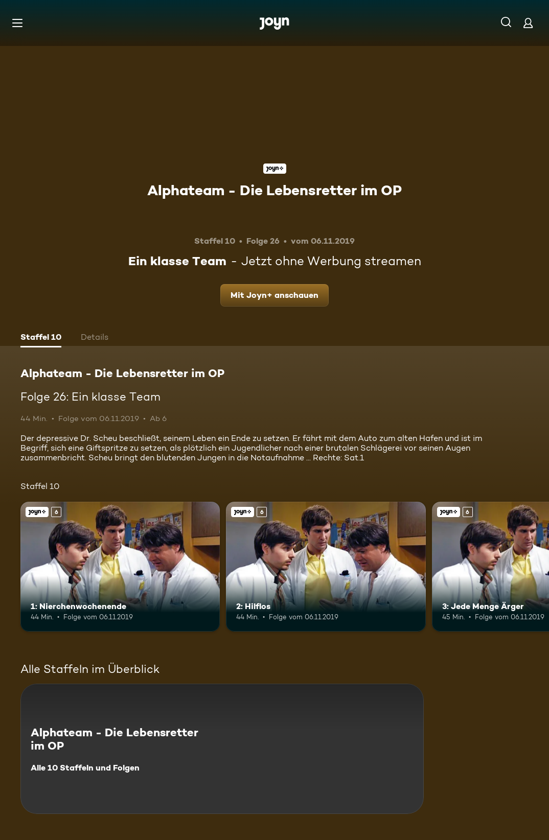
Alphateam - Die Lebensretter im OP (274, 190)
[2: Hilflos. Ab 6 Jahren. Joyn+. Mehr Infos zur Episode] (325, 567)
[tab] (40, 338)
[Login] (528, 23)
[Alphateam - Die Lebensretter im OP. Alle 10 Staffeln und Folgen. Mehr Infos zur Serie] (222, 749)
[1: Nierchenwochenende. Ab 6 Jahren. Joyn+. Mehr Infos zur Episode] (120, 567)
